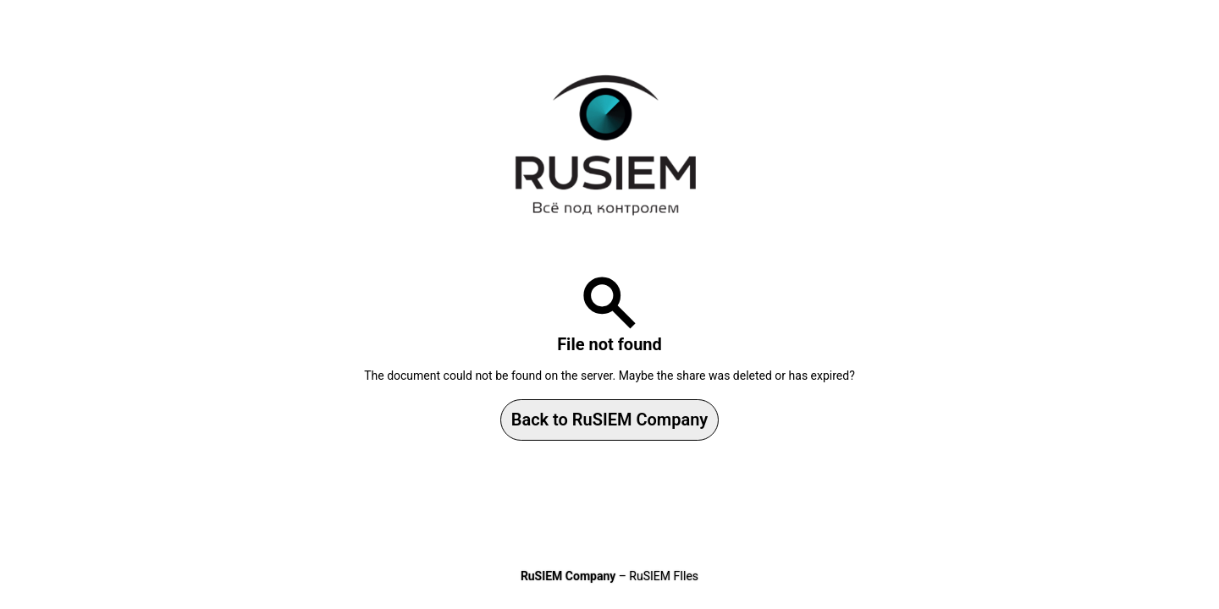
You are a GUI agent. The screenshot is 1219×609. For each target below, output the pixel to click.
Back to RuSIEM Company (610, 419)
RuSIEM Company (568, 576)
